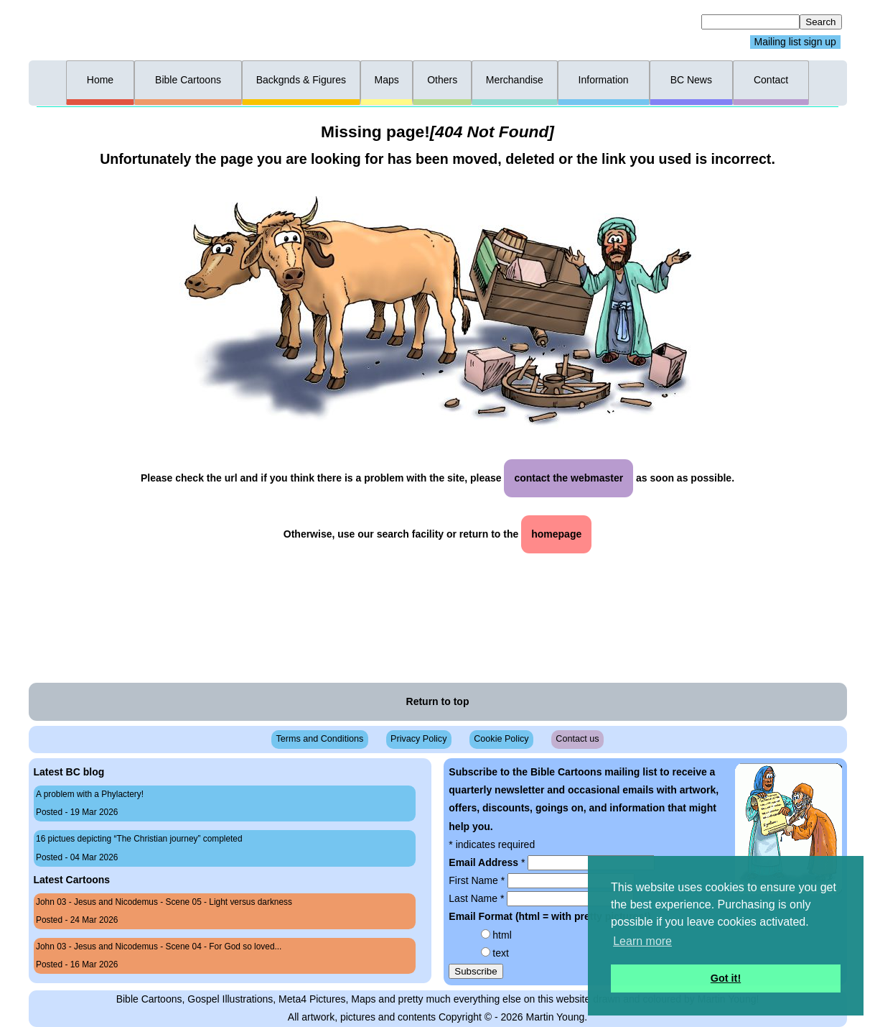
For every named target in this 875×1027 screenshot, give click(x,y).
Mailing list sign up (795, 42)
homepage (556, 534)
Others (442, 80)
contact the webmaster (568, 478)
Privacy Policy (418, 739)
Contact (771, 80)
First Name (478, 880)
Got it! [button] (726, 978)
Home (100, 80)
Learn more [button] (642, 941)
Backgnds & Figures (301, 80)
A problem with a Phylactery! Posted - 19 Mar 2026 (90, 803)
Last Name (478, 898)
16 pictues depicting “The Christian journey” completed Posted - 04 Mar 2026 (139, 848)
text (500, 953)
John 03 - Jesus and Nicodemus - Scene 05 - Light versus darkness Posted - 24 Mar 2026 (164, 911)
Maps (386, 80)
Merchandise (514, 80)
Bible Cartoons (188, 80)
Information (604, 80)
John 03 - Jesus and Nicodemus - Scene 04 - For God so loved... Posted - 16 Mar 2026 (158, 955)
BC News (691, 80)
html (501, 935)
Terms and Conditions (319, 739)
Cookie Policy (501, 739)
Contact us (577, 739)
